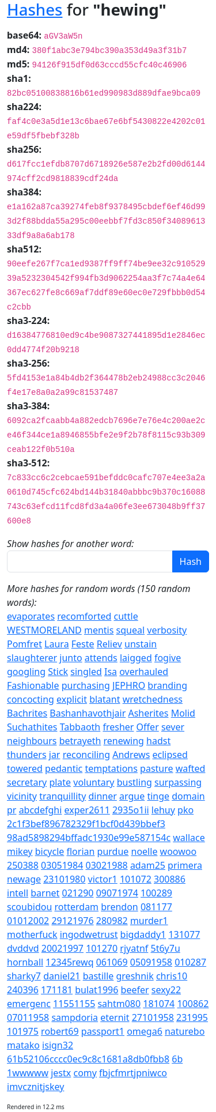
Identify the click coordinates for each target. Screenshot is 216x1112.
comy (84, 1072)
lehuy (163, 810)
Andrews (131, 754)
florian (80, 851)
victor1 (103, 879)
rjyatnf (134, 948)
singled (86, 671)
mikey (20, 851)
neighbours (31, 740)
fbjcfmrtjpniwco (133, 1072)
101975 (23, 1031)
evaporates (31, 616)
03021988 (106, 865)
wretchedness (153, 699)
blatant (104, 699)
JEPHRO (128, 685)
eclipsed (170, 754)
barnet (45, 893)
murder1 (149, 920)
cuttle (125, 616)
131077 (184, 934)
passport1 (102, 1031)
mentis (98, 630)
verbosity (167, 630)
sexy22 (166, 989)
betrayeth (80, 740)
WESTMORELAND (44, 630)
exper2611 (87, 810)
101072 (135, 879)
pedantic (63, 768)
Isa (110, 671)
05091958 (151, 962)
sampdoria (74, 1017)
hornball (25, 962)
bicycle (50, 851)
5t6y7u (165, 948)
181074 (159, 1003)
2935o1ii (130, 810)
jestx (61, 1072)
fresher (118, 727)
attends (101, 657)
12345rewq (69, 962)
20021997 (62, 948)
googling (26, 671)
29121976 (72, 920)
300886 (169, 879)
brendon (119, 906)
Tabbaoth (80, 727)
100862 (193, 1003)
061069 (112, 962)
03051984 (62, 865)
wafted (191, 768)
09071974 (117, 893)
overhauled (143, 671)
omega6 (144, 1031)
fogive (167, 657)
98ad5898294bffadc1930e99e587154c (88, 837)
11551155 (74, 1003)
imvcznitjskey (35, 1086)
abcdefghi (40, 810)
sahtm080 (119, 1003)
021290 (78, 893)
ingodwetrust (89, 934)
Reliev (109, 644)
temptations (111, 768)
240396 (23, 989)
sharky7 (24, 976)
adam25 (147, 865)
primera (185, 865)
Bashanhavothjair (88, 713)
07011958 (28, 1017)
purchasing (86, 685)
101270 (102, 948)
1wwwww (27, 1072)
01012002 (28, 920)
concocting (30, 699)
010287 (190, 962)
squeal (130, 630)
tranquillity (62, 796)
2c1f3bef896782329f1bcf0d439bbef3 (86, 823)
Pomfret (24, 644)
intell (17, 893)
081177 (156, 906)
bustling (134, 782)
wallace (189, 837)
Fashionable (33, 685)
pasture (156, 768)
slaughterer (32, 657)
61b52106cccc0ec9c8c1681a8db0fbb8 (88, 1059)
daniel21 (61, 976)
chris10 (171, 976)
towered (25, 768)
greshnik (134, 976)
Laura (56, 644)
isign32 (57, 1045)
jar (54, 754)
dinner (102, 796)
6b (177, 1059)
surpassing (178, 782)
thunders (27, 754)
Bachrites (27, 713)
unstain (140, 644)
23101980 (64, 879)
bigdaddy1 (143, 934)
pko (185, 810)
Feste (82, 644)
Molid (183, 713)
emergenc (29, 1003)
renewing (124, 740)
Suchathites (32, 727)
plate (60, 782)
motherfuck (32, 934)
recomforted (84, 616)
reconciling (86, 754)
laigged (136, 657)
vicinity (22, 796)
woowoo (178, 851)
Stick (58, 671)
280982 (112, 920)
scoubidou (29, 906)
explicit (71, 699)
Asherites (148, 713)
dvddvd (23, 948)
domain (188, 796)
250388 (23, 865)
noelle (144, 851)
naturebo (184, 1031)
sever (172, 727)
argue (132, 796)
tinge (158, 796)
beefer (135, 989)
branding (167, 685)
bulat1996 (96, 989)
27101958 (153, 1017)
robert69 (60, 1031)
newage (24, 879)
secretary (27, 782)
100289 (156, 893)
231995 (192, 1017)
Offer (148, 727)
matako (23, 1045)
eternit (114, 1017)
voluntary (93, 782)
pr (11, 810)
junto (70, 657)
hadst (158, 740)
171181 (57, 989)
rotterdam (76, 906)
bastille (98, 976)
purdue (113, 851)
